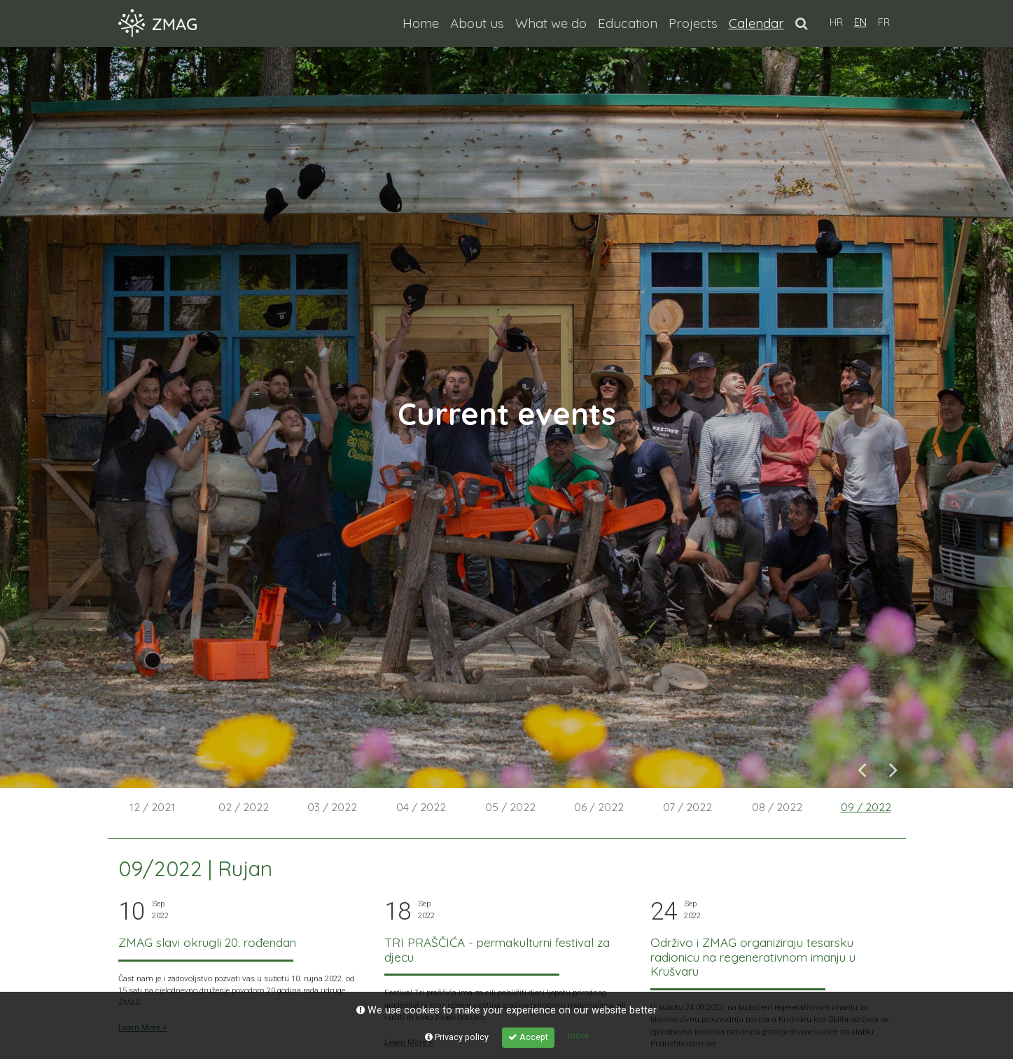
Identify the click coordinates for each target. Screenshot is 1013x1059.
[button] (801, 23)
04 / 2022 (421, 807)
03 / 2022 (332, 807)
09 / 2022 (866, 807)
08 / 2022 (777, 807)
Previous (862, 768)
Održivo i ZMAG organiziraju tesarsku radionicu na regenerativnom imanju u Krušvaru (752, 956)
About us (477, 23)
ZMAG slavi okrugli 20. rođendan (207, 942)
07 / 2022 (687, 807)
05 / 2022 (510, 807)
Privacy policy (457, 1037)
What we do (551, 23)
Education (627, 23)
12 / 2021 (152, 807)
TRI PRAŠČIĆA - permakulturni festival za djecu (497, 949)
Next (893, 768)
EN (860, 22)
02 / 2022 (243, 807)
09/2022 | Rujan (195, 868)
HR (836, 22)
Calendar (759, 22)
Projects (693, 23)
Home (421, 23)
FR (884, 22)
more (578, 1035)
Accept (528, 1037)
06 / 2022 (599, 807)
